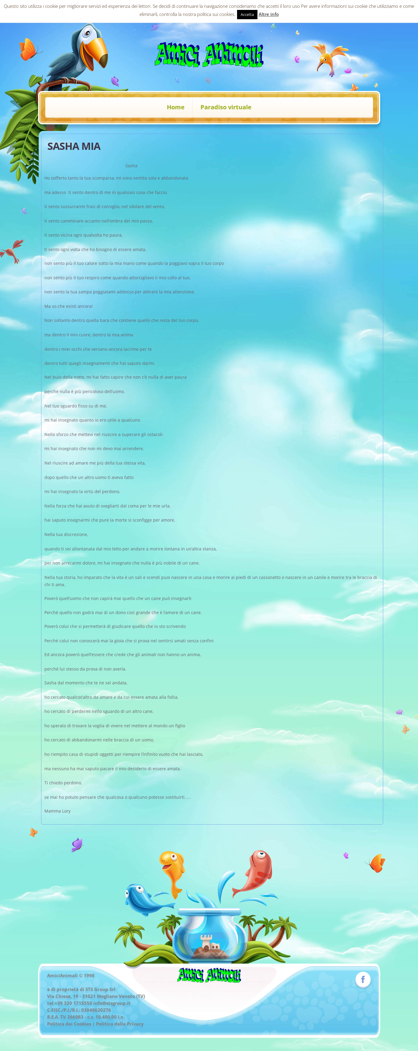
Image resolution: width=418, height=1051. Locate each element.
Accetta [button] (247, 14)
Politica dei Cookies (69, 1024)
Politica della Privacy (120, 1024)
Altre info (269, 14)
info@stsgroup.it (112, 1003)
